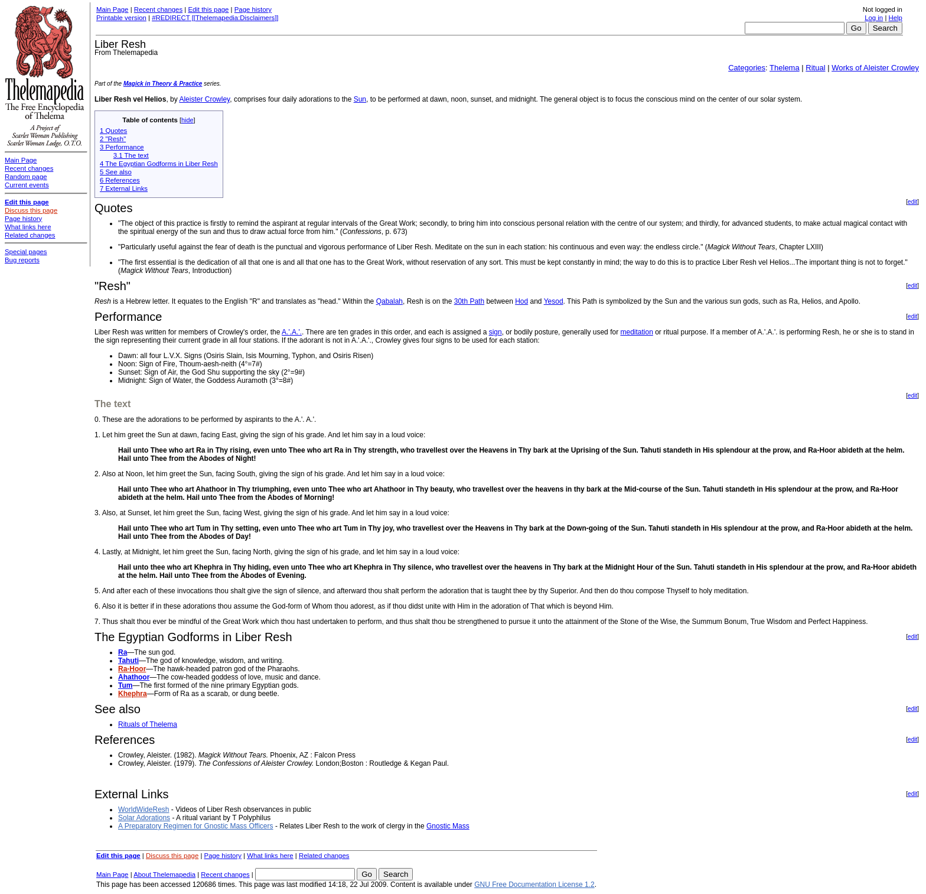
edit (912, 202)
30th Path (469, 301)
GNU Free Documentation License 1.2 (534, 884)
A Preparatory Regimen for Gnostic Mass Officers (195, 826)
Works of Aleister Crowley (875, 67)
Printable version (121, 17)
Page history (253, 9)
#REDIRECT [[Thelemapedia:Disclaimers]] (215, 17)
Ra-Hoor (132, 669)
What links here (270, 855)
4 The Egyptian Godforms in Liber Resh (159, 163)
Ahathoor (133, 677)
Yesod (553, 301)
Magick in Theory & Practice (162, 83)
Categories (746, 67)
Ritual (815, 67)
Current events (27, 184)
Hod (521, 301)
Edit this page (208, 9)
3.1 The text (131, 155)
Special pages (26, 251)
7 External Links (124, 188)
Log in (874, 17)
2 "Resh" (113, 138)
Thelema (785, 67)
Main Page (112, 9)
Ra (122, 652)
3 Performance (122, 147)
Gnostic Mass (447, 826)
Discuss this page (172, 855)
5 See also (116, 171)
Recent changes (158, 9)
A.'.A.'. (292, 332)
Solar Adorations (144, 818)
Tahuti (128, 660)
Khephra (132, 694)
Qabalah (389, 301)
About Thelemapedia (164, 874)
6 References (120, 180)
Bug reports (22, 260)
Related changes (324, 855)
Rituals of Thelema (147, 724)
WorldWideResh (143, 809)
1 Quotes (113, 130)
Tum (125, 685)
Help (895, 17)
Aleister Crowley (204, 99)
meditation (636, 332)
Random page (26, 176)
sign (495, 332)
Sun (360, 99)
